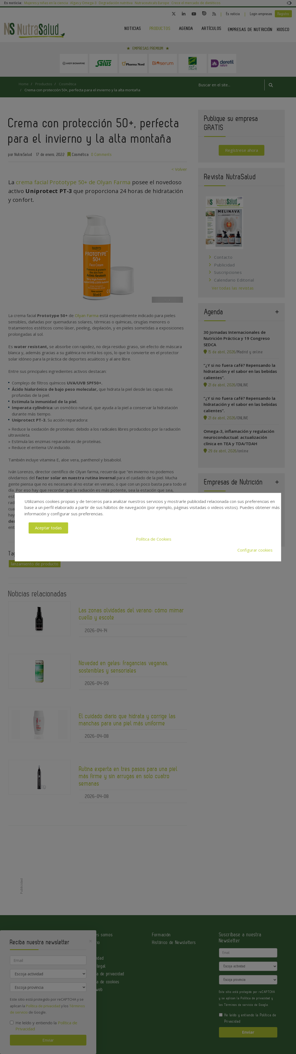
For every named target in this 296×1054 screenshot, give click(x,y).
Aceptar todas (48, 528)
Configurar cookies (255, 550)
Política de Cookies (153, 539)
